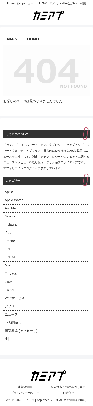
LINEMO (11, 257)
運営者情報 (25, 387)
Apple (9, 192)
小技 (8, 339)
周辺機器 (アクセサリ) (21, 331)
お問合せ (68, 393)
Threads (11, 273)
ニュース (11, 314)
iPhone (10, 241)
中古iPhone (13, 322)
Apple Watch (14, 200)
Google (10, 216)
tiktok (8, 282)
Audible (10, 208)
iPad (8, 232)
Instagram (12, 224)
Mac (8, 265)
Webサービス (15, 298)
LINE (8, 249)
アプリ (10, 306)
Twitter (9, 290)
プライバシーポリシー (25, 393)
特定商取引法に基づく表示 (68, 387)
